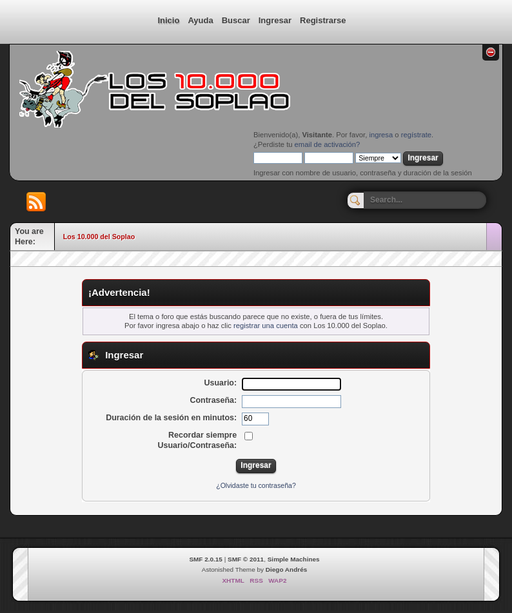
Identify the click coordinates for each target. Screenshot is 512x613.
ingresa (381, 135)
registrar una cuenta (265, 325)
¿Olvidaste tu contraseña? (256, 485)
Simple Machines (294, 559)
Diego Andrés (286, 569)
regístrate (416, 135)
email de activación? (327, 144)
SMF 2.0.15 (205, 559)
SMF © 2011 (246, 559)
